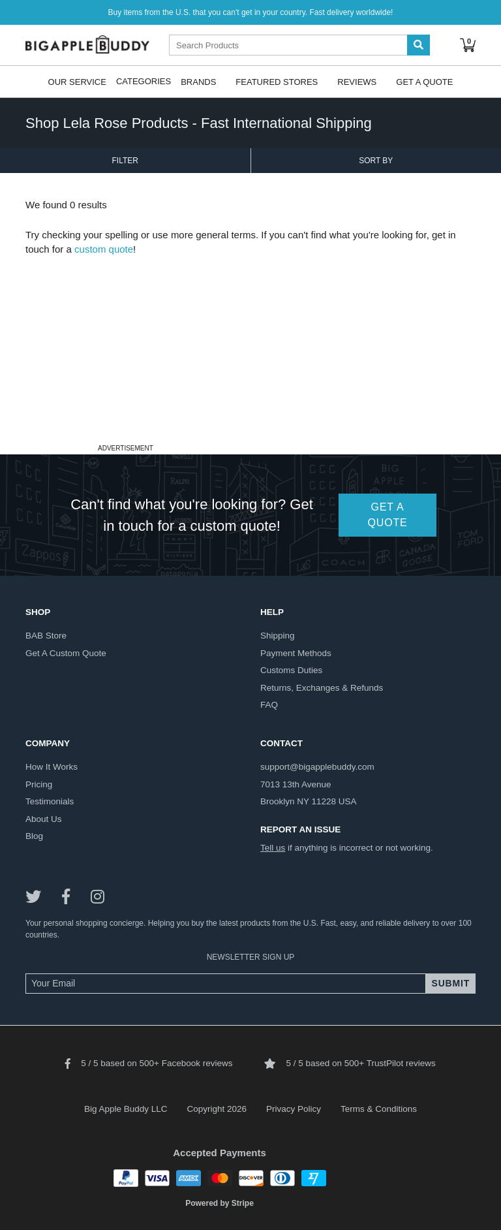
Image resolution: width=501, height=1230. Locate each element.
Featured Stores (276, 81)
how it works (51, 767)
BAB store (46, 635)
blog (34, 836)
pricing (38, 784)
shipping (277, 635)
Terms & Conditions (379, 1109)
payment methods (295, 653)
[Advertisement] (250, 348)
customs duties (291, 670)
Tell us (272, 848)
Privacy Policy (293, 1109)
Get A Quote (424, 81)
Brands (198, 81)
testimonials (49, 801)
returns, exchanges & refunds (321, 688)
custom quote (103, 249)
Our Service (77, 81)
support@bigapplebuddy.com (317, 767)
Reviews (356, 81)
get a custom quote (65, 653)
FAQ (269, 705)
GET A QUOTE (388, 514)
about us (43, 819)
